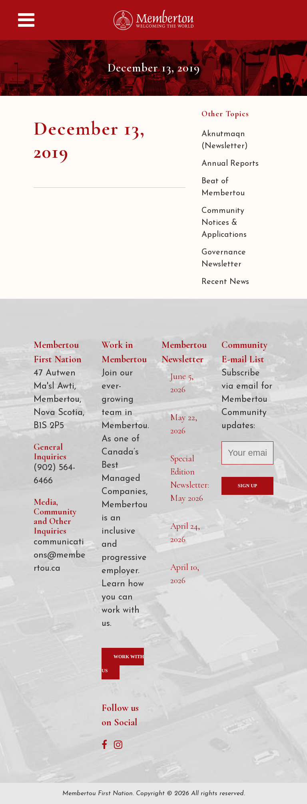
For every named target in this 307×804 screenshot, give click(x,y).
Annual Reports (230, 164)
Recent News (225, 282)
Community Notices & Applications (224, 223)
